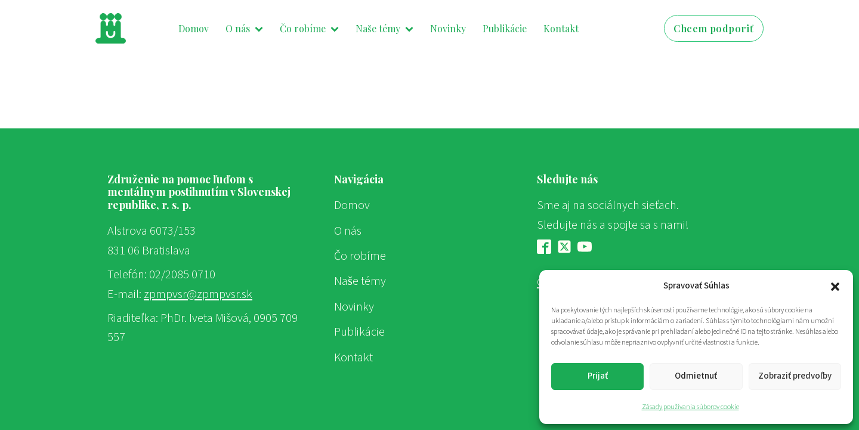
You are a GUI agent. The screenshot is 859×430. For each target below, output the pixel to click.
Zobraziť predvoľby (795, 376)
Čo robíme (309, 28)
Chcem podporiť (713, 28)
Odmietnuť (696, 376)
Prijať (598, 376)
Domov (193, 28)
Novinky (448, 28)
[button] (835, 286)
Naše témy (384, 28)
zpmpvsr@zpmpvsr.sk (198, 294)
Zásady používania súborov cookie (690, 407)
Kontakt (561, 28)
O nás (244, 28)
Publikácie (505, 28)
